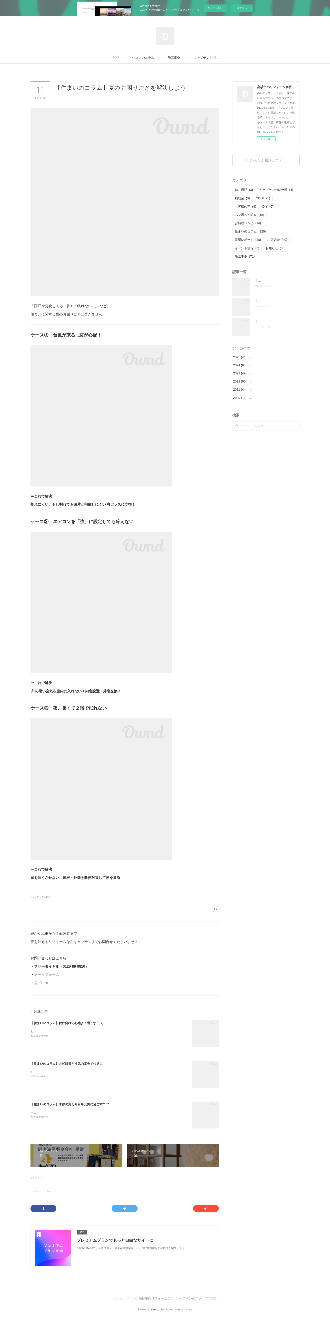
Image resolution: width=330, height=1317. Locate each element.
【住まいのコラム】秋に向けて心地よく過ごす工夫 (66, 1023)
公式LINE (41, 983)
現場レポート (248, 239)
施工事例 (174, 57)
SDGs (263, 198)
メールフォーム (46, 975)
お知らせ (275, 248)
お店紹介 (277, 239)
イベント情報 (247, 248)
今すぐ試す (215, 7)
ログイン (242, 8)
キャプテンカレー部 (276, 189)
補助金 (242, 198)
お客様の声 (245, 206)
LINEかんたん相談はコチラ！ (266, 160)
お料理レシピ (248, 223)
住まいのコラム (143, 57)
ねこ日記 (244, 189)
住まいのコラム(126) (40, 896)
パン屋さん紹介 (249, 215)
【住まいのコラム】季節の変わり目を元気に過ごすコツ (69, 1104)
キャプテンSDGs (205, 57)
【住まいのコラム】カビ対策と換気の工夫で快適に (66, 1063)
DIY (267, 206)
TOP (116, 57)
